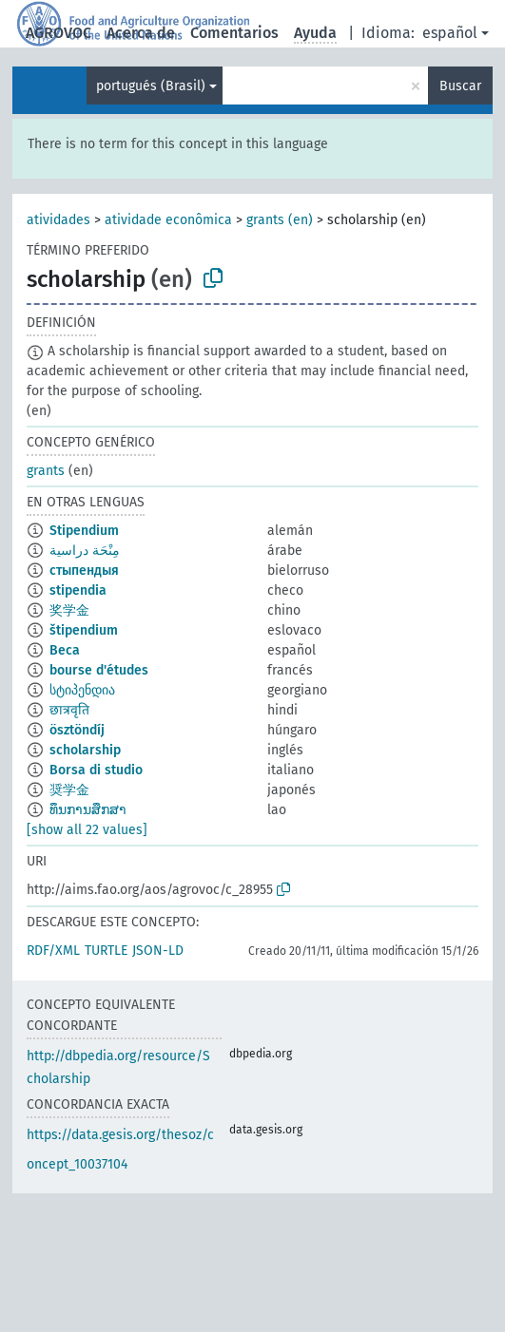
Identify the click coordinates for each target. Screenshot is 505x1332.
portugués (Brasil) (150, 86)
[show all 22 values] (87, 830)
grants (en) (279, 220)
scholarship (85, 750)
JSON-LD (158, 950)
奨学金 (69, 790)
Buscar (460, 86)
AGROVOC (58, 33)
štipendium (83, 630)
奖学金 (69, 610)
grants (46, 471)
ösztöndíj (77, 730)
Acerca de (141, 33)
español (449, 33)
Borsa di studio (96, 770)
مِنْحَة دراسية (84, 550)
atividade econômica (168, 220)
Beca (64, 650)
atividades (58, 220)
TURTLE (106, 950)
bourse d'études (98, 670)
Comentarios (234, 33)
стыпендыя (84, 570)
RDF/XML (53, 950)
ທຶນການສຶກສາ (87, 810)
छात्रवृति (69, 710)
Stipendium (84, 531)
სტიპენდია (82, 690)
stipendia (78, 590)
